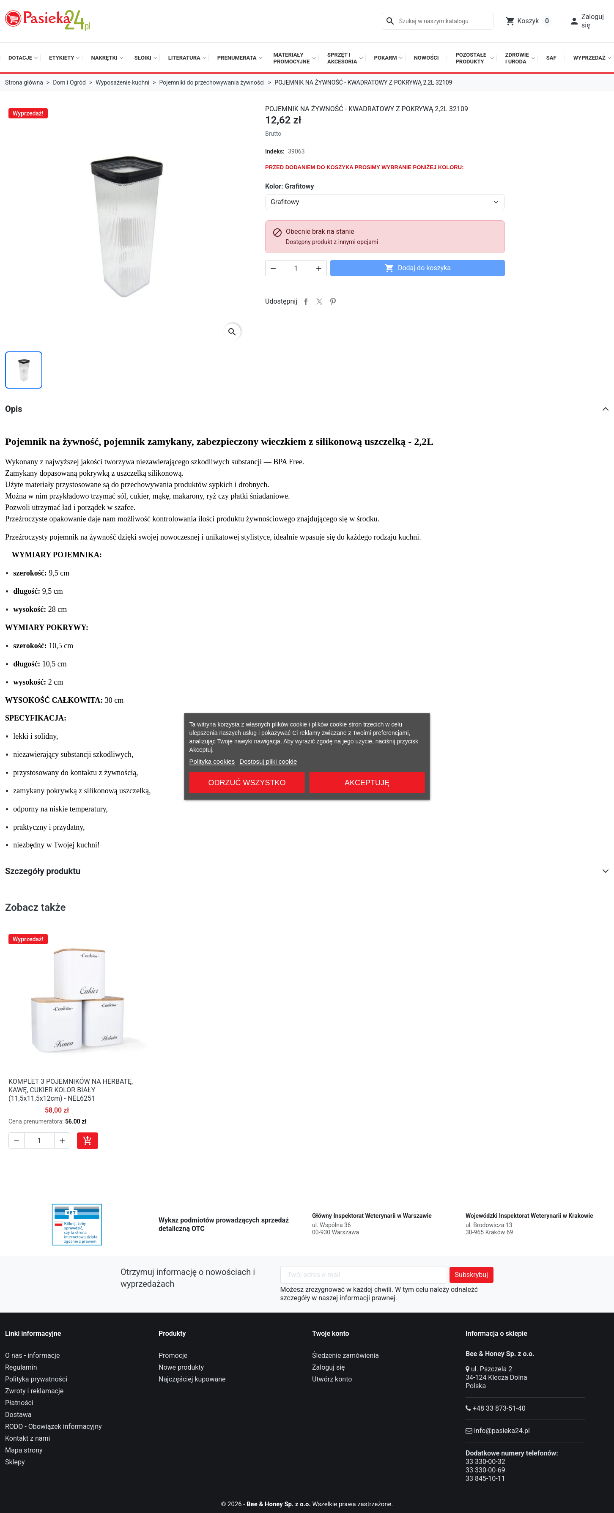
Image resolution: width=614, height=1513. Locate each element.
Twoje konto (330, 1333)
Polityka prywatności (36, 1379)
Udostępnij (306, 301)
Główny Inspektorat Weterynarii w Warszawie (372, 1215)
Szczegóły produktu (42, 871)
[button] (586, 21)
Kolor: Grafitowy (289, 186)
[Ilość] (296, 268)
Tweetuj (319, 301)
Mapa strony (24, 1450)
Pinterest (333, 301)
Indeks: (275, 151)
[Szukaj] (437, 21)
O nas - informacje (32, 1355)
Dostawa (18, 1415)
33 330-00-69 (485, 1470)
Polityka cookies (212, 761)
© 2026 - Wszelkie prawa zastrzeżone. (307, 1504)
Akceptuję (367, 782)
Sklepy (15, 1462)
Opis (13, 409)
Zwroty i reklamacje (34, 1391)
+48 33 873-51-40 (499, 1408)
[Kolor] (385, 202)
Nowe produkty (181, 1367)
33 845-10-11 (485, 1479)
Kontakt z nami (27, 1438)
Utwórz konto (332, 1379)
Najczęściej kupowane (192, 1379)
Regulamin (21, 1367)
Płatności (19, 1403)
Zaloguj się (328, 1367)
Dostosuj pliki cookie (268, 761)
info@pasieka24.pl (502, 1431)
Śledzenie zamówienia (345, 1355)
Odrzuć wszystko (247, 782)
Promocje (173, 1355)
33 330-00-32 (485, 1462)
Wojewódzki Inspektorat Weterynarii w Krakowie (529, 1215)
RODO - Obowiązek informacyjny (53, 1427)
